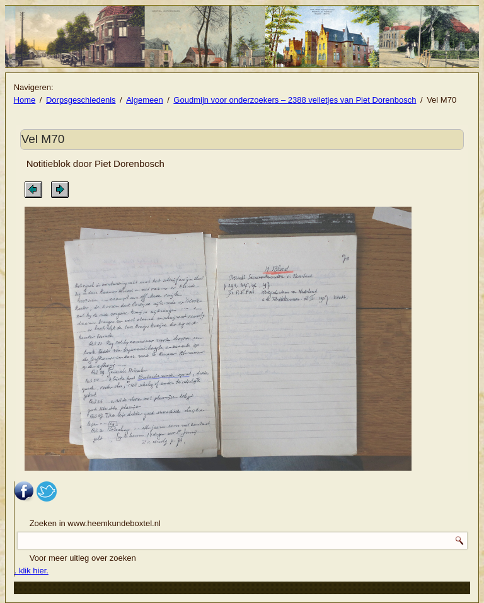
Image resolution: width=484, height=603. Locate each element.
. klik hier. (31, 570)
